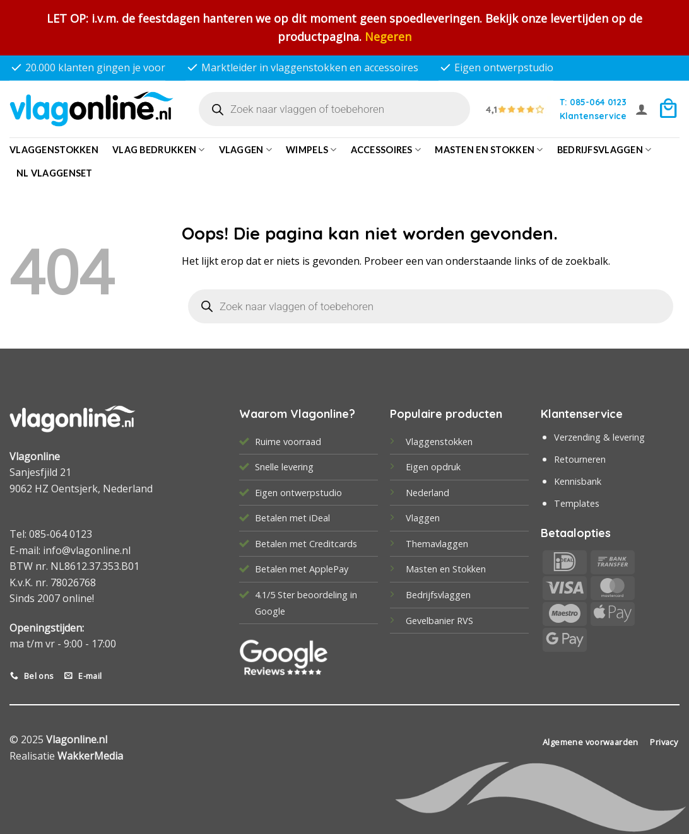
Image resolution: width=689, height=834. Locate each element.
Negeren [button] (388, 36)
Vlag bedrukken (158, 150)
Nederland (427, 493)
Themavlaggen (437, 544)
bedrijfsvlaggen (604, 150)
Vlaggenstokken (53, 149)
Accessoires (386, 150)
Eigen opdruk (433, 467)
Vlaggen (246, 150)
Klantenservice (593, 115)
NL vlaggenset (54, 173)
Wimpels (311, 150)
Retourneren (580, 459)
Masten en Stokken (489, 150)
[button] (641, 109)
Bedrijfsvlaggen (438, 595)
